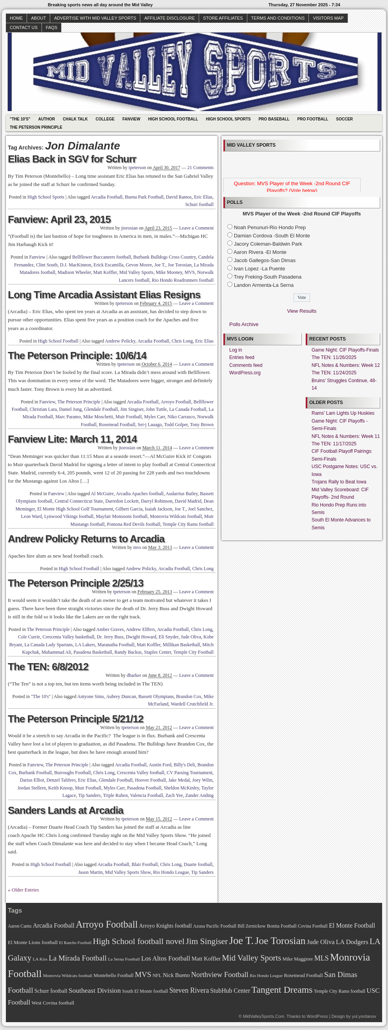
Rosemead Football (117, 424)
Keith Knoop (60, 788)
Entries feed (241, 357)
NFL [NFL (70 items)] (156, 975)
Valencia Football (146, 795)
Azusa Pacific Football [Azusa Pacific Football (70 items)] (214, 926)
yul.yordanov (364, 1016)
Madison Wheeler (74, 272)
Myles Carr (154, 416)
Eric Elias (203, 197)
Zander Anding (199, 795)
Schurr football (199, 204)
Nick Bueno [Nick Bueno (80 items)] (176, 975)
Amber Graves (110, 629)
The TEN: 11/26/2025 (334, 357)
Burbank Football (35, 772)
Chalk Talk (75, 119)
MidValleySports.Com (263, 1016)
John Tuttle (156, 409)
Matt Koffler (105, 272)
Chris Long (182, 341)
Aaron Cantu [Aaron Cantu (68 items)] (19, 926)
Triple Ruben (115, 795)
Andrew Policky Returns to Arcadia (86, 539)
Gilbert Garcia (129, 509)
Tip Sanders (89, 795)
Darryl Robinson (156, 501)
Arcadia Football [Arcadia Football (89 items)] (53, 925)
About (38, 18)
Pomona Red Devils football (133, 524)
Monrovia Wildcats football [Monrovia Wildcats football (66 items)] (67, 975)
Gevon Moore (139, 265)
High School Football (173, 119)
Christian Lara (43, 409)
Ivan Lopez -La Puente (259, 269)
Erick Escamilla (108, 265)
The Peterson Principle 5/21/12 (75, 719)
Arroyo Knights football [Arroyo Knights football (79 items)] (165, 926)
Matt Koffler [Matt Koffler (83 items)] (206, 958)
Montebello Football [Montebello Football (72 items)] (114, 975)
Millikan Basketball (181, 644)
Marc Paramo (68, 416)
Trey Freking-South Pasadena (267, 277)
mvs (137, 547)
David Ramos (179, 197)
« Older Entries (23, 890)
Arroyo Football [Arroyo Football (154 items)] (107, 924)
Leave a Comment (196, 228)
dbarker (134, 675)
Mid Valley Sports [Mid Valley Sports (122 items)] (251, 958)
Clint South (47, 265)
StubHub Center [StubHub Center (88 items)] (230, 990)
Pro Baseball (274, 119)
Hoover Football (150, 780)
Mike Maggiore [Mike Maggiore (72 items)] (298, 959)
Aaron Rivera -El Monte (260, 252)
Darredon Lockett (122, 501)
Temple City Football (194, 652)
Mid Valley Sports (136, 272)
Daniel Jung (70, 409)
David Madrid (188, 501)
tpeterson (137, 167)
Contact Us (24, 27)
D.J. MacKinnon (75, 265)
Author (46, 119)
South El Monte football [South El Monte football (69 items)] (145, 991)
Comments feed (246, 365)
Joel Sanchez (200, 509)
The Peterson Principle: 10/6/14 (77, 355)
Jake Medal (179, 780)
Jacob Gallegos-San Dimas (265, 260)
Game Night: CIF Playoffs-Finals (345, 350)
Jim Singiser (131, 409)
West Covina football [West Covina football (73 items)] (53, 1003)
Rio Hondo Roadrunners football (183, 280)
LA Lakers (85, 644)
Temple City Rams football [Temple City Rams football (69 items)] (339, 991)
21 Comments (200, 167)
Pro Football (312, 119)
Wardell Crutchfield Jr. (192, 704)
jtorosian (129, 228)
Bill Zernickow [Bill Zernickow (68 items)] (251, 926)
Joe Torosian (180, 265)
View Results (302, 311)
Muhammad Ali (56, 652)
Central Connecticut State (78, 501)
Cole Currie (29, 637)
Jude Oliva (191, 637)
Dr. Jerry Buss (110, 637)
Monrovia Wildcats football (176, 516)
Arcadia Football (107, 197)
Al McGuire (102, 493)
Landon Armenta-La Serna (264, 285)
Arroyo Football (176, 402)
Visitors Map (328, 18)
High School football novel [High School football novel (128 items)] (139, 941)
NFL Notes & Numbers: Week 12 (346, 365)
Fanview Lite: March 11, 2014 (72, 439)
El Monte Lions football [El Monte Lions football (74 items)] (33, 942)
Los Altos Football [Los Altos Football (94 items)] (165, 958)
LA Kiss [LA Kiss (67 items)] (40, 959)
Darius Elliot (32, 780)
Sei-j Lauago (150, 424)
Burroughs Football (72, 772)
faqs (51, 27)
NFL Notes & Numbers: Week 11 (346, 436)
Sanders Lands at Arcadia (65, 810)
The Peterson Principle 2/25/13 (75, 583)
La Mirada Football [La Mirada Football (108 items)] (78, 958)
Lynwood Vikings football (69, 516)
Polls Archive (243, 324)
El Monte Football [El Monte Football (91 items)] (352, 925)
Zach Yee (174, 795)
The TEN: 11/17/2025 (334, 444)
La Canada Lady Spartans (48, 644)
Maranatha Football (116, 644)
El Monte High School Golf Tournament (75, 509)
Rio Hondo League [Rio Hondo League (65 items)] (266, 975)
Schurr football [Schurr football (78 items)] (50, 991)
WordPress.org (245, 373)
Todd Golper (176, 424)
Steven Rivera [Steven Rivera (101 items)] (189, 990)
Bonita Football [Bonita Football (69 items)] (282, 926)
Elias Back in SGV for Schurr (72, 159)
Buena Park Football (144, 197)
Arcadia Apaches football (139, 493)
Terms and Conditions (278, 18)
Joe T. (159, 265)
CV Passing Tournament (189, 772)
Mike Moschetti (98, 416)
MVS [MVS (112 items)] (143, 974)
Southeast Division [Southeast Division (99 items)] (95, 990)
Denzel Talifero (61, 780)
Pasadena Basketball (93, 652)
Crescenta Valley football (140, 772)
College (105, 119)
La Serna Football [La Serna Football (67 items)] (124, 959)
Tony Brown (202, 424)
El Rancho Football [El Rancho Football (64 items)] (75, 943)
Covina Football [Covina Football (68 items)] (313, 926)
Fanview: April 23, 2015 (59, 219)
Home (16, 18)
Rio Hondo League (171, 872)
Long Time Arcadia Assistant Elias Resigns (104, 295)
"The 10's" (20, 119)
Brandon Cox (188, 696)
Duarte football (198, 864)
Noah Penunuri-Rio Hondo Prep (270, 227)
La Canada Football (188, 409)
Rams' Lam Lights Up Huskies (343, 413)
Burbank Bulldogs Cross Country (164, 257)
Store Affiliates (223, 18)
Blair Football (145, 864)
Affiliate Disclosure (169, 18)
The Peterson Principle (36, 127)
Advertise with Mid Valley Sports (95, 18)
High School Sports (228, 119)
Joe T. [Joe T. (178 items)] (241, 940)
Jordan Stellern (32, 788)
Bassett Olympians (156, 696)
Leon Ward (31, 516)
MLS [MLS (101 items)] (321, 958)
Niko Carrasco (181, 416)
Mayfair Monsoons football (121, 516)
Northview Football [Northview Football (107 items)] (219, 974)
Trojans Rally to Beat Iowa (339, 482)
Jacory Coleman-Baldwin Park (268, 244)
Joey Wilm (202, 780)
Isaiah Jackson (158, 509)
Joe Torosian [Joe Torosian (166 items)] (280, 940)
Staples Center (157, 652)
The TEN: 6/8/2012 (48, 667)
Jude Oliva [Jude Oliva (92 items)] (321, 942)
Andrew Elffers (140, 629)
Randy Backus (128, 652)
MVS (190, 272)
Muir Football (128, 416)
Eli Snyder (169, 637)
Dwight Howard (141, 637)
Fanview (131, 119)
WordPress (317, 1016)
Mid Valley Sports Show (128, 872)
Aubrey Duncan (121, 696)
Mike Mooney (169, 272)
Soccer (344, 119)
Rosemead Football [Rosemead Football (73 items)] (303, 975)
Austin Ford (160, 764)
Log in (235, 350)
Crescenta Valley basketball (68, 637)
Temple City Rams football (188, 524)
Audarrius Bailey (182, 493)
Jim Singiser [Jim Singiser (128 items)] (207, 941)
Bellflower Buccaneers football (101, 257)
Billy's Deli (184, 764)
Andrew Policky (120, 341)
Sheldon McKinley (181, 788)
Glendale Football (101, 409)
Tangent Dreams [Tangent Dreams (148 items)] (282, 989)
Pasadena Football (144, 788)
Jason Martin (90, 872)
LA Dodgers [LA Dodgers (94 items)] (352, 942)
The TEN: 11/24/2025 (334, 373)
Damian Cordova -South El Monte (272, 236)
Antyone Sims (90, 696)
